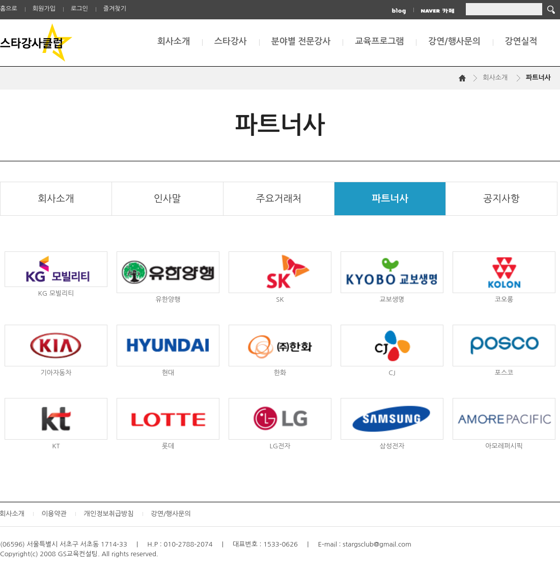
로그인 (79, 9)
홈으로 (8, 9)
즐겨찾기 (114, 9)
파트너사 (390, 199)
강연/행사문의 (454, 41)
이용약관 (54, 513)
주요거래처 (278, 199)
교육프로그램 (379, 41)
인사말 (167, 199)
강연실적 (521, 41)
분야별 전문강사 (301, 41)
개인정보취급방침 (109, 513)
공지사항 (501, 199)
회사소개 (173, 41)
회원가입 (44, 9)
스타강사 (230, 41)
